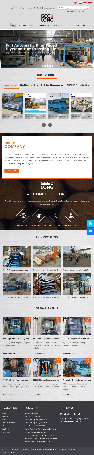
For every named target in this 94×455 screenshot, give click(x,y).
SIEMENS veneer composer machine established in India (17, 270)
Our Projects (47, 237)
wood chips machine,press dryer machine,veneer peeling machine (16, 385)
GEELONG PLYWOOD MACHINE (68, 449)
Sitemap (78, 421)
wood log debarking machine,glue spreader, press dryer (16, 344)
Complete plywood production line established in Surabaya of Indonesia (47, 270)
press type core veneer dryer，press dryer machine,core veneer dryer (46, 386)
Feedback (68, 25)
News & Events (46, 308)
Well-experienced (55, 225)
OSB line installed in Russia (17, 297)
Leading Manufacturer (23, 225)
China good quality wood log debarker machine (64, 117)
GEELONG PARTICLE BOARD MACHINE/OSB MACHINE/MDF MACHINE (32, 449)
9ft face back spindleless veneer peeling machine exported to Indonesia (75, 386)
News (31, 25)
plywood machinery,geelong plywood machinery (74, 344)
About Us (58, 25)
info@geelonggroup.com (47, 8)
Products (22, 25)
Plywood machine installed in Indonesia (47, 297)
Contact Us (80, 25)
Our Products (47, 75)
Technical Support (43, 25)
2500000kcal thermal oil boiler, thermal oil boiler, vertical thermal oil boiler (46, 345)
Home (12, 25)
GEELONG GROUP (9, 452)
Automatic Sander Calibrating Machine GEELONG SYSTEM (22, 117)
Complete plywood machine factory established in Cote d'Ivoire (77, 297)
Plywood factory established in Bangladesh (77, 270)
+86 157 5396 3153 (80, 11)
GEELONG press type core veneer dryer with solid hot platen (57, 380)
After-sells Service (71, 225)
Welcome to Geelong (46, 194)
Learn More (11, 171)
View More (7, 353)
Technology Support (39, 225)
